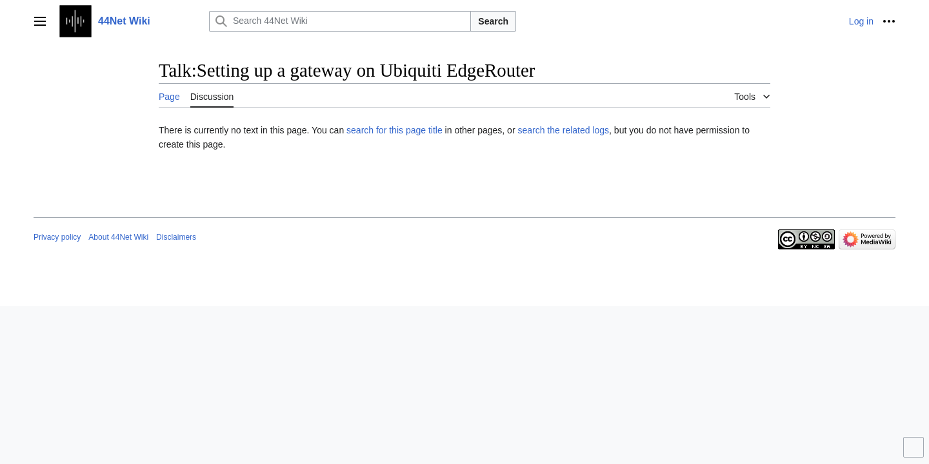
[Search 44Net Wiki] (340, 21)
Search (493, 21)
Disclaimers (176, 237)
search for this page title (394, 130)
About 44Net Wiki (118, 237)
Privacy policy (57, 237)
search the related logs (563, 130)
